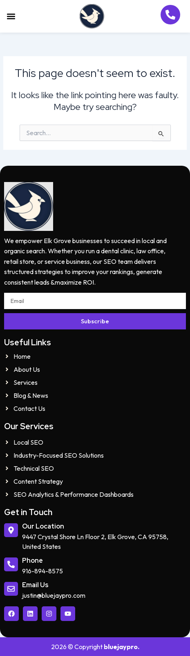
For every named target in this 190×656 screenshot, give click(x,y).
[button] (11, 16)
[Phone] (11, 564)
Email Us (35, 585)
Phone (32, 560)
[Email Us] (11, 589)
